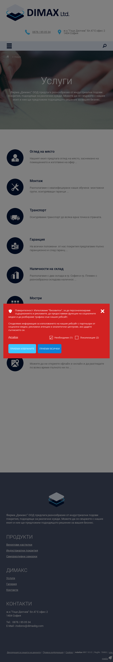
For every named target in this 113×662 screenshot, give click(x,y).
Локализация (87, 337)
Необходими (61, 337)
